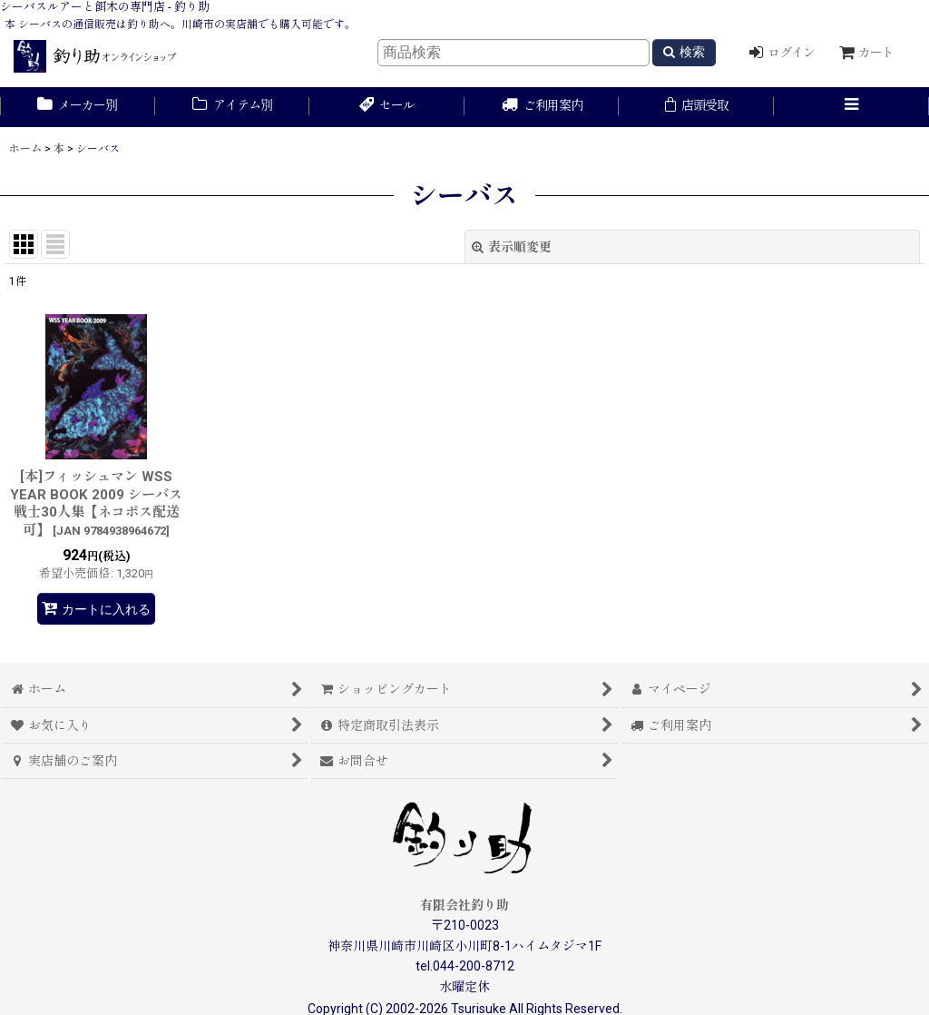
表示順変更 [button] (512, 247)
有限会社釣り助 (464, 905)
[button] (851, 107)
